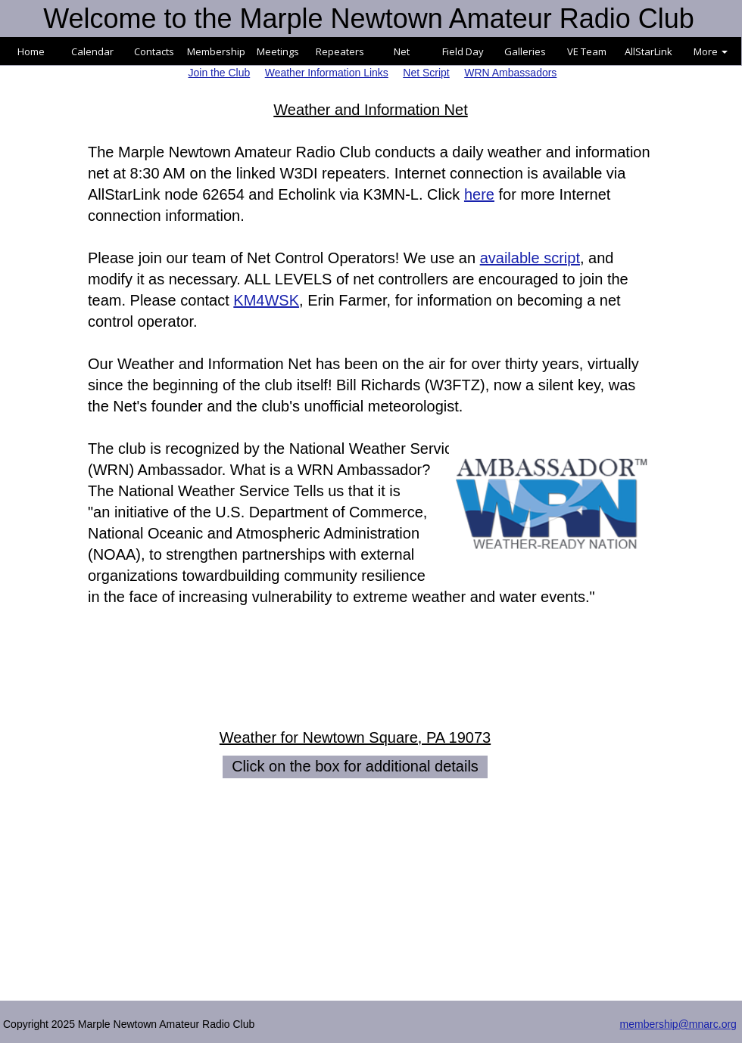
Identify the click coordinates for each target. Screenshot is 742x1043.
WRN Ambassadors (510, 73)
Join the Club (220, 73)
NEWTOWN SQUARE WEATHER (371, 860)
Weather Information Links (326, 73)
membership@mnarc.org (678, 1024)
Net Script (426, 73)
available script (530, 258)
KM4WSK (266, 300)
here (479, 194)
